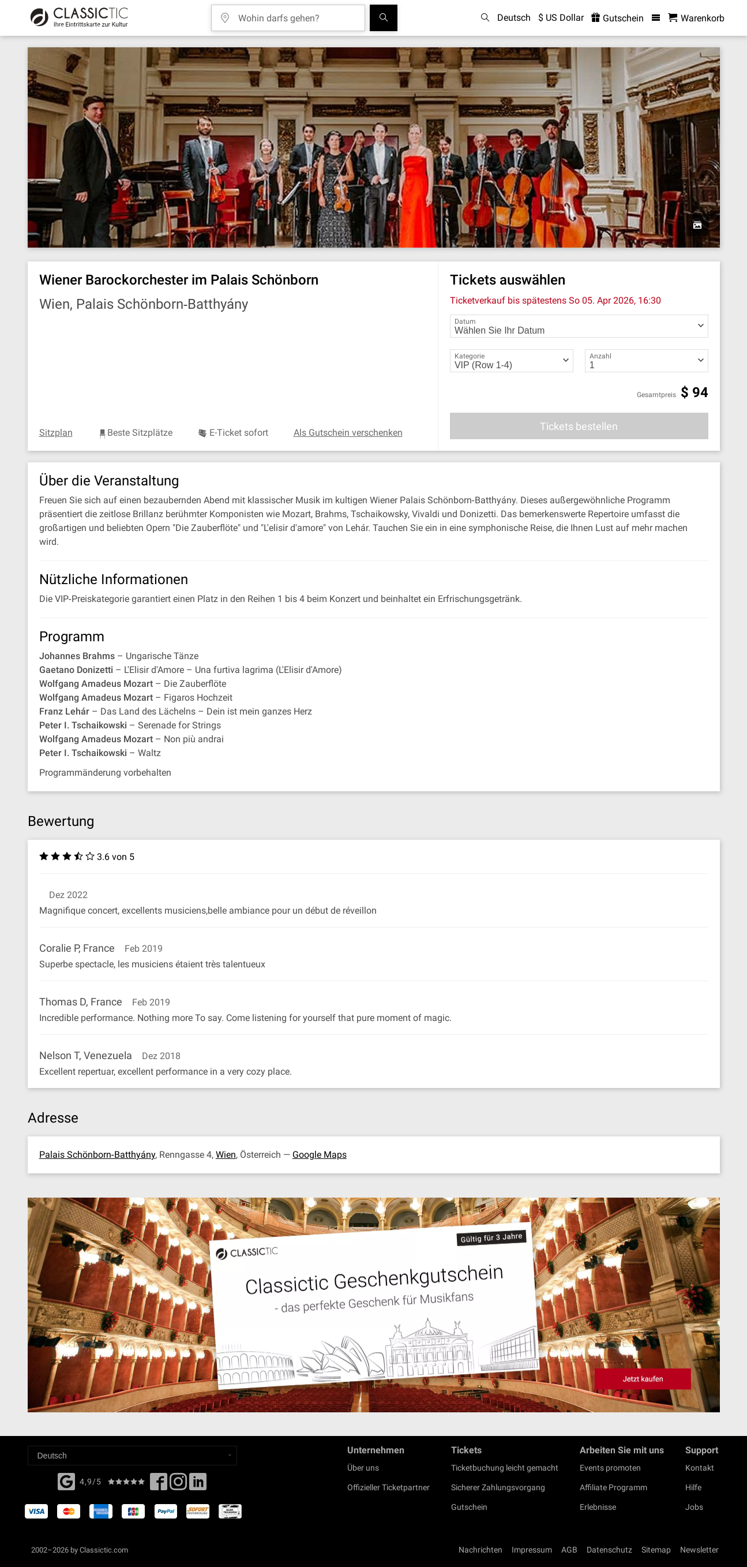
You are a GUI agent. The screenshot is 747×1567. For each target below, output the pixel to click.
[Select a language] (132, 1455)
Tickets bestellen (579, 426)
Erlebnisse (598, 1507)
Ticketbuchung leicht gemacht (504, 1467)
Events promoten (610, 1467)
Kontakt (699, 1467)
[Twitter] (178, 1485)
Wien (226, 1154)
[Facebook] (66, 1480)
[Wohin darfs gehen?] (296, 14)
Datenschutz (609, 1549)
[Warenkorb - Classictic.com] (696, 18)
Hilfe (693, 1487)
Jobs (694, 1507)
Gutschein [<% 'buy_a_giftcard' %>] (617, 18)
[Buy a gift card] (373, 1305)
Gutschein (469, 1507)
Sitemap (656, 1549)
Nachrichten (480, 1549)
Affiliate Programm (613, 1487)
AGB (569, 1549)
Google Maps (319, 1154)
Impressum (532, 1549)
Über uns (363, 1467)
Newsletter (699, 1549)
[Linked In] (198, 1485)
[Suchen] (383, 18)
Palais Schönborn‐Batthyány (97, 1154)
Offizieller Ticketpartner (388, 1487)
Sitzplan (56, 432)
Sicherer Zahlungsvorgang (498, 1487)
